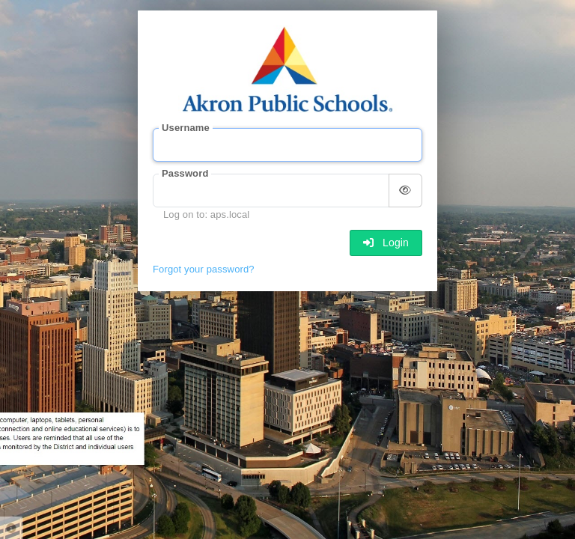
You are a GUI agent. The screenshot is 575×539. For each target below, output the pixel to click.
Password (185, 173)
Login (386, 243)
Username (186, 127)
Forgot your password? (204, 269)
